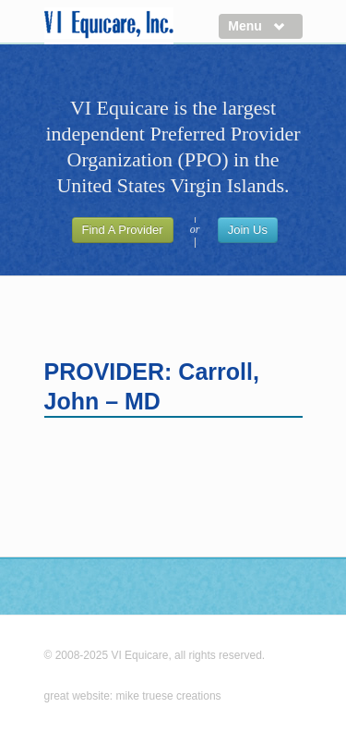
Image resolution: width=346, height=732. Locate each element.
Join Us (248, 230)
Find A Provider (122, 230)
